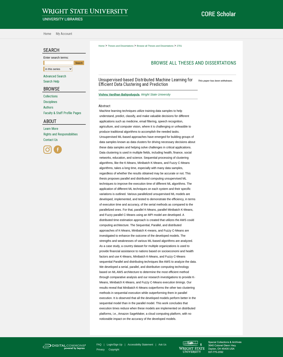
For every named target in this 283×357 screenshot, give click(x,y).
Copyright (114, 349)
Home (102, 46)
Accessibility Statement (140, 344)
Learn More (50, 129)
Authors (48, 107)
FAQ (98, 344)
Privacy (100, 349)
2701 (179, 46)
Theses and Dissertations (120, 46)
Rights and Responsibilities (60, 134)
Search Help (51, 81)
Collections (50, 96)
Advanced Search (54, 76)
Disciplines (50, 102)
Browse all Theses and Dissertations (155, 46)
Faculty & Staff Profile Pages (62, 113)
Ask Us (162, 344)
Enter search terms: (56, 57)
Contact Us (50, 140)
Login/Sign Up (114, 344)
